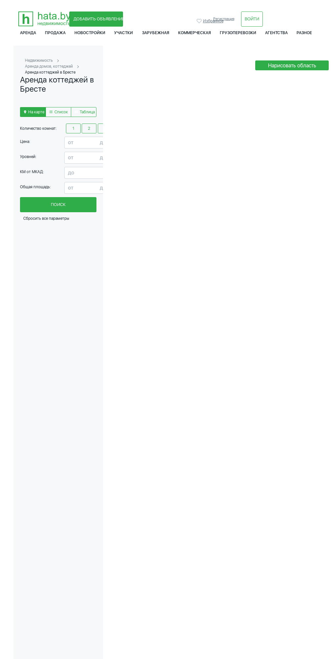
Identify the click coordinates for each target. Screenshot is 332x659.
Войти (252, 18)
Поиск (58, 204)
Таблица (85, 112)
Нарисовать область (292, 65)
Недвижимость (39, 60)
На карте (34, 112)
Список (59, 112)
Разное (304, 33)
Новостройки (89, 33)
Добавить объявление (98, 18)
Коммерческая (194, 33)
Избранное (200, 21)
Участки (123, 33)
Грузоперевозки (238, 33)
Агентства (276, 33)
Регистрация (223, 19)
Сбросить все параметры (44, 218)
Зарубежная (155, 33)
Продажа (55, 33)
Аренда (28, 33)
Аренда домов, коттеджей (49, 66)
